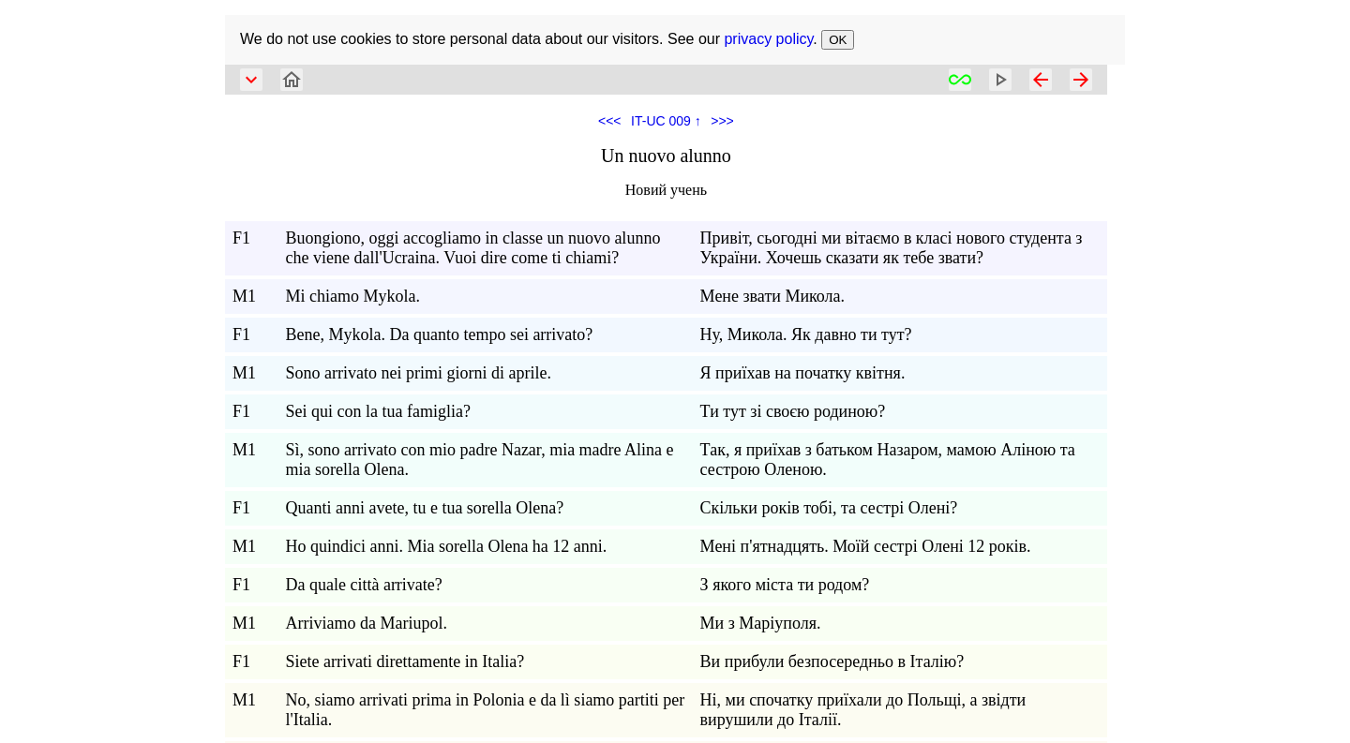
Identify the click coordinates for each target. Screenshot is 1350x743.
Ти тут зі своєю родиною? (793, 411)
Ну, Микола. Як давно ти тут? (806, 334)
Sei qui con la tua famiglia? (377, 411)
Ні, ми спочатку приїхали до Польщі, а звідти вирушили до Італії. (863, 710)
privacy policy (768, 39)
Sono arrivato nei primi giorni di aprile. (417, 373)
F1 (241, 238)
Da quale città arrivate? (363, 584)
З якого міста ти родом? (785, 584)
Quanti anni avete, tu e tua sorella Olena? (424, 507)
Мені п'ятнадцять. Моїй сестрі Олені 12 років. (865, 546)
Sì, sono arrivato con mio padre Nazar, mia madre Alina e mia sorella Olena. (479, 459)
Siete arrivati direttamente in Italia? (404, 661)
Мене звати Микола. (772, 296)
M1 (244, 296)
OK (838, 40)
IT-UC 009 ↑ (666, 120)
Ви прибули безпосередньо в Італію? (832, 661)
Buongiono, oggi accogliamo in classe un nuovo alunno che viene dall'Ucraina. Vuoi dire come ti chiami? (472, 248)
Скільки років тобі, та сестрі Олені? (829, 507)
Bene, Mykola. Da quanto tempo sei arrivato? (438, 334)
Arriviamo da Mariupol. (365, 623)
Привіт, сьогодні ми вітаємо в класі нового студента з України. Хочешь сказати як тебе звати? (891, 248)
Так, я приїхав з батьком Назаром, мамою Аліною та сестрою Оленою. (887, 459)
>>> (722, 120)
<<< (610, 120)
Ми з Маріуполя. (760, 623)
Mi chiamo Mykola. (352, 296)
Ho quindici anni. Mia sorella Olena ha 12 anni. (446, 546)
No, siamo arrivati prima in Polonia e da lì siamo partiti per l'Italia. (484, 710)
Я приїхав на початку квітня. (803, 373)
